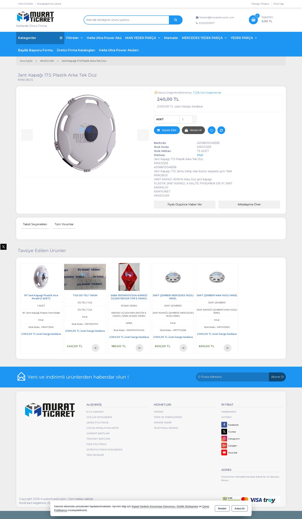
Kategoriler (40, 38)
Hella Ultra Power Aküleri (119, 50)
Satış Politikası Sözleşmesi (104, 449)
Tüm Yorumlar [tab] (64, 224)
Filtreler (73, 38)
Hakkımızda (228, 411)
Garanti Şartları (98, 433)
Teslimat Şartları (98, 438)
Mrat (200, 155)
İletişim (226, 417)
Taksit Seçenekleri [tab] (35, 224)
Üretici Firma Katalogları (76, 50)
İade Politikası (96, 444)
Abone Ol (277, 377)
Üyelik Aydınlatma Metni (102, 427)
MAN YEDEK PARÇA (141, 38)
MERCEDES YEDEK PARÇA (202, 38)
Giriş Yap (278, 3)
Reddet (222, 508)
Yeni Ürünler (95, 454)
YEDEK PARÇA (242, 38)
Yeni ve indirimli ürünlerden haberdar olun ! (78, 377)
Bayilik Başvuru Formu (35, 50)
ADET (160, 119)
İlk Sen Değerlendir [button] (207, 93)
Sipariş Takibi (163, 422)
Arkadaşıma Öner (249, 204)
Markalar (171, 38)
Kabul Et (240, 508)
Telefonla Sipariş (166, 427)
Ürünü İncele (95, 347)
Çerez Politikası (97, 422)
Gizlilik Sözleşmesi (99, 417)
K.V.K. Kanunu (95, 411)
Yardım (158, 411)
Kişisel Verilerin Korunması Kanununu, (154, 506)
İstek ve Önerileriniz (168, 417)
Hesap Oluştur (260, 3)
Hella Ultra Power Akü (104, 38)
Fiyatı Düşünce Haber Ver (185, 204)
